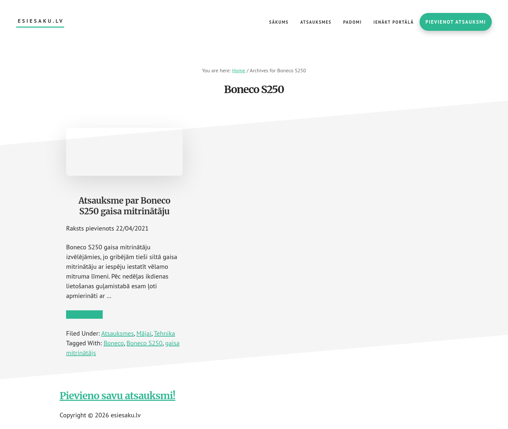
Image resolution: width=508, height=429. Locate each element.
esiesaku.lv (41, 21)
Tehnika (164, 333)
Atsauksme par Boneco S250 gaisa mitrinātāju (124, 206)
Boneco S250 (144, 343)
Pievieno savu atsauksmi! (117, 395)
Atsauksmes (117, 333)
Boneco (114, 343)
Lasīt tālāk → (84, 314)
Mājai (143, 333)
